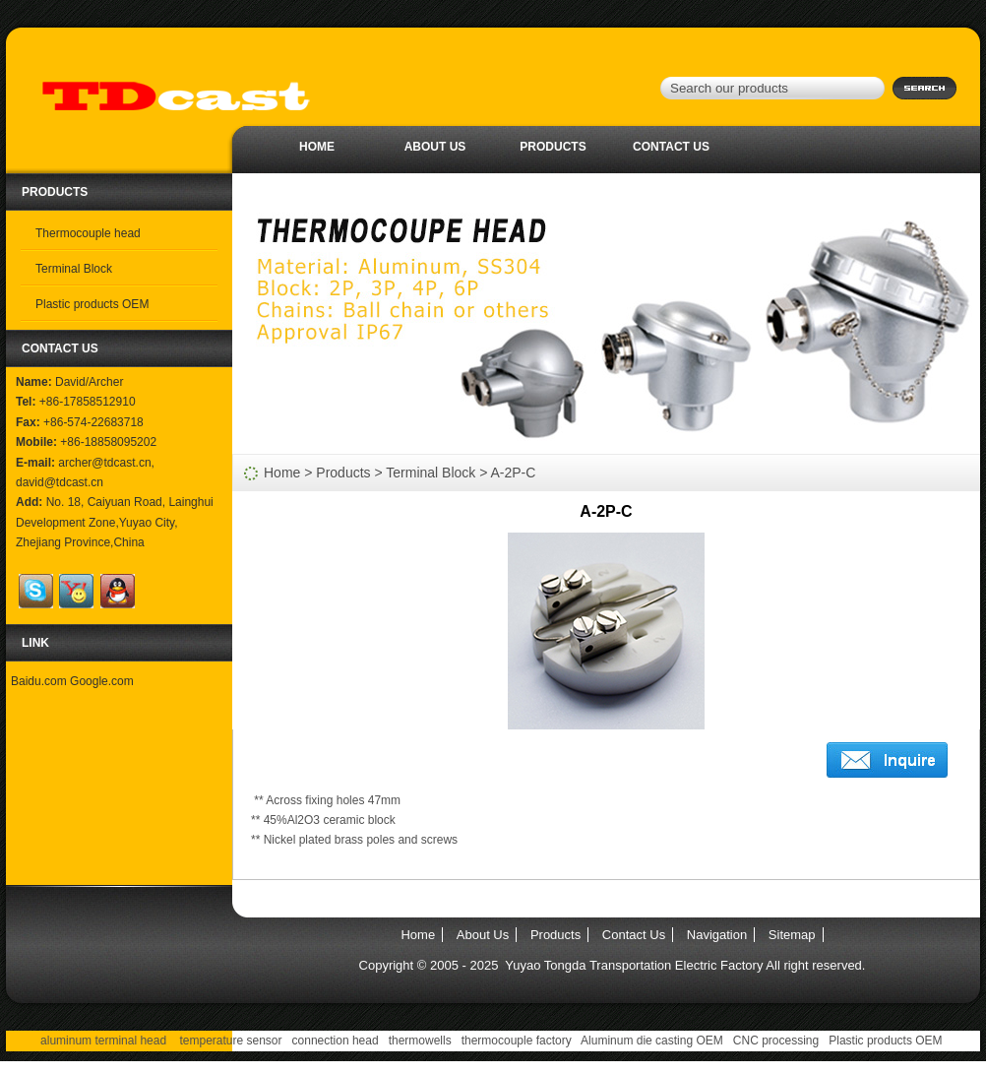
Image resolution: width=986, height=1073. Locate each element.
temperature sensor (230, 1040)
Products (552, 147)
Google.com (102, 681)
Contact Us (671, 147)
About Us (435, 147)
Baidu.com (39, 681)
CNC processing (776, 1040)
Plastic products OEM (92, 304)
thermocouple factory (517, 1040)
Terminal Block (73, 269)
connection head (335, 1040)
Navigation (717, 934)
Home (317, 147)
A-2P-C (513, 472)
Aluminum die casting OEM (652, 1040)
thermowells (420, 1040)
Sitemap (792, 934)
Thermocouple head (88, 233)
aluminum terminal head (103, 1040)
